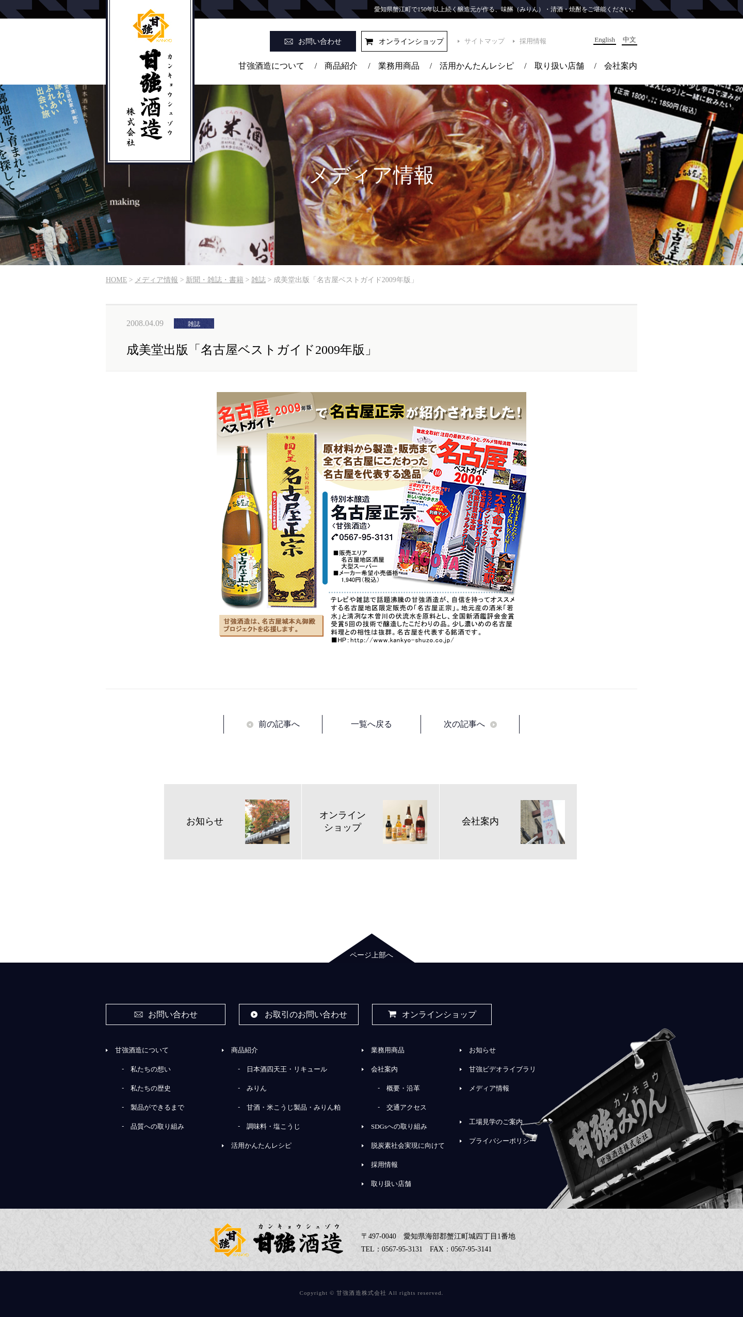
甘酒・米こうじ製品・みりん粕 (294, 1107)
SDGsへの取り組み (399, 1126)
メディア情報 (489, 1088)
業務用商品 (398, 65)
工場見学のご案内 (496, 1122)
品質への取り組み (157, 1126)
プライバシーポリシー (502, 1141)
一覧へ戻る (371, 724)
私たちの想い (151, 1069)
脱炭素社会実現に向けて (408, 1145)
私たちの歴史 (151, 1088)
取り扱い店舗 (559, 65)
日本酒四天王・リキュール (287, 1069)
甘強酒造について (271, 65)
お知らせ (482, 1050)
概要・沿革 (403, 1088)
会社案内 (620, 65)
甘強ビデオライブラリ (502, 1069)
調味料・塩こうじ (273, 1126)
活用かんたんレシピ (477, 65)
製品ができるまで (157, 1107)
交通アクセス (406, 1107)
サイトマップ (484, 41)
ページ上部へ (371, 955)
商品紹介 (341, 65)
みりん (257, 1088)
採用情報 (533, 41)
